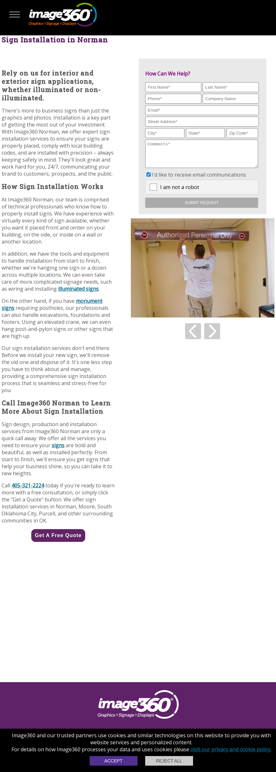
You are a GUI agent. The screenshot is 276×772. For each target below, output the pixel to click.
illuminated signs (78, 288)
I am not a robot (179, 191)
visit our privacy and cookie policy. (230, 749)
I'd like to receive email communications (199, 179)
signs (58, 445)
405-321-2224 (27, 485)
